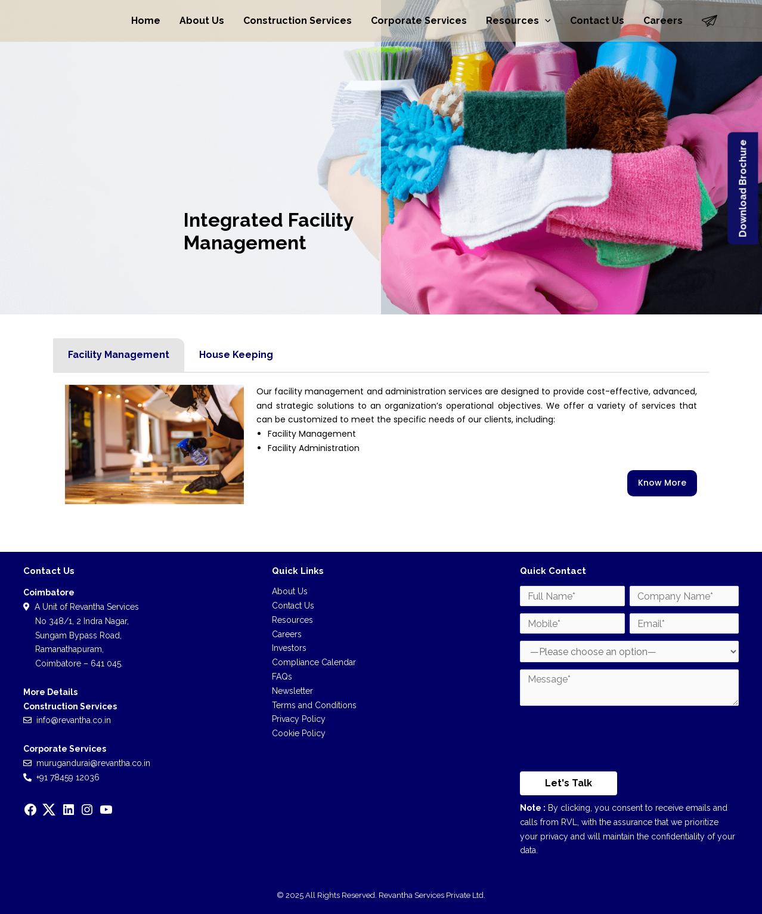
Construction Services (297, 20)
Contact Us (597, 20)
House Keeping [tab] (236, 354)
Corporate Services (419, 20)
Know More (662, 483)
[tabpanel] (381, 444)
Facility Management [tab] (118, 354)
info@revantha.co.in (73, 720)
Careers (663, 20)
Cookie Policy (299, 733)
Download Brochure (742, 188)
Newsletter (292, 691)
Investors (289, 648)
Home (145, 20)
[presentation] (610, 741)
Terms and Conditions (314, 705)
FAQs (282, 676)
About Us (201, 20)
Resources (518, 21)
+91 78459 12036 (68, 777)
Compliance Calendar (314, 662)
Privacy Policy (299, 719)
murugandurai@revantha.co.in (93, 763)
